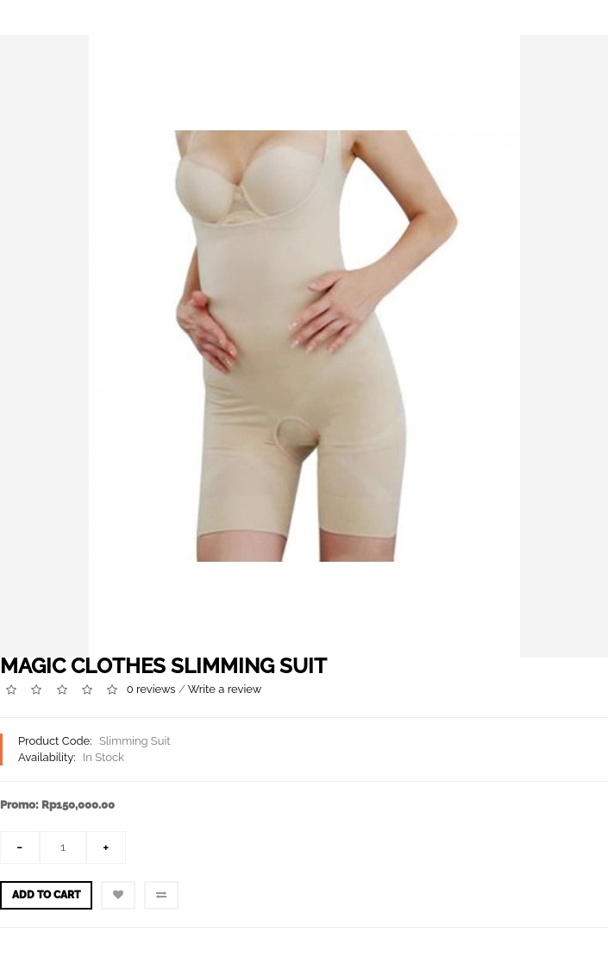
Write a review (225, 689)
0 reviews (151, 689)
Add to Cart (46, 895)
